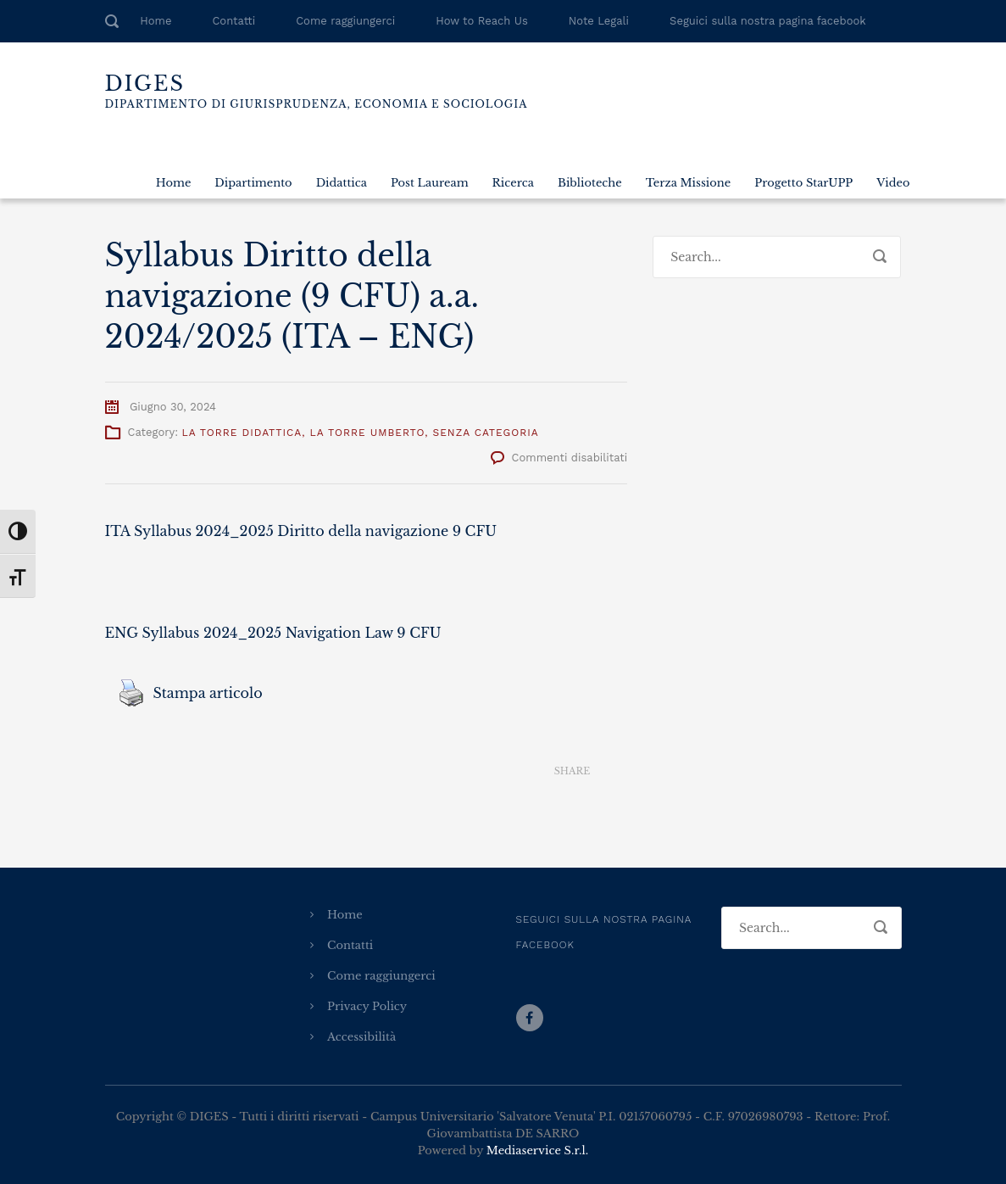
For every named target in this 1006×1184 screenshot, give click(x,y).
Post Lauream (430, 183)
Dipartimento (253, 183)
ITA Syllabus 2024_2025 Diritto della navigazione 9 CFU (301, 530)
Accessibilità (361, 1037)
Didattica (341, 183)
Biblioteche (590, 183)
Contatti (233, 20)
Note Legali (599, 20)
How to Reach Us (481, 20)
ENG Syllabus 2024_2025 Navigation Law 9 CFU (273, 632)
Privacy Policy (367, 1006)
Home (155, 20)
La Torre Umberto (367, 432)
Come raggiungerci (345, 20)
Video (892, 183)
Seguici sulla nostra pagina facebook (768, 20)
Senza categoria (486, 432)
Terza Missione (688, 183)
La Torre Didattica (241, 432)
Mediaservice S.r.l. (537, 1150)
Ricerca (513, 183)
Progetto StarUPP (803, 183)
